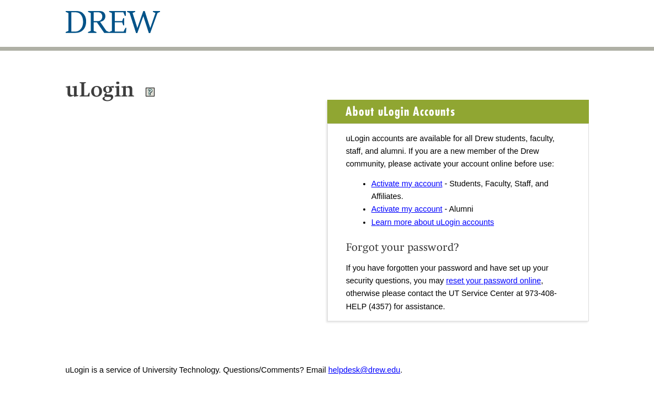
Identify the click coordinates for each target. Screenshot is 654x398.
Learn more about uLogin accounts (432, 222)
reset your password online (493, 280)
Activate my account (407, 183)
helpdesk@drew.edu (364, 369)
